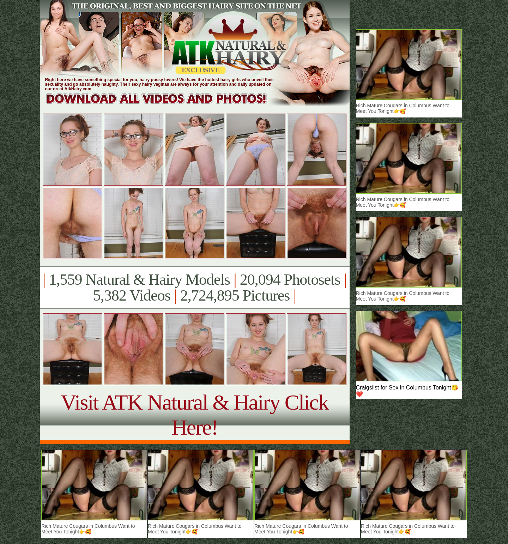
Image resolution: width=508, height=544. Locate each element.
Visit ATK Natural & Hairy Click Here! (194, 414)
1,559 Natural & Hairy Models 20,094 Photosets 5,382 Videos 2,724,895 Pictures (194, 287)
